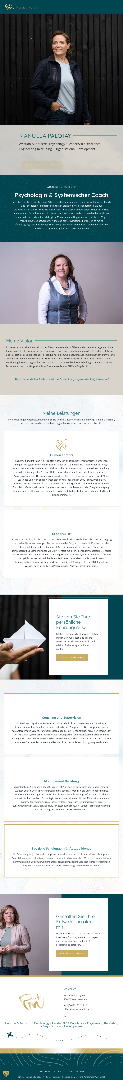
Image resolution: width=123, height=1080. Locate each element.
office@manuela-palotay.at (78, 1009)
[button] (6, 1074)
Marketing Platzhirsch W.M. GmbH (90, 1077)
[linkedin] (65, 1016)
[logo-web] (22, 4)
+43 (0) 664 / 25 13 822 (75, 1005)
